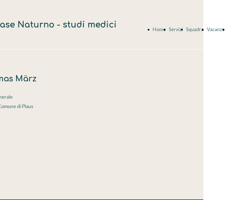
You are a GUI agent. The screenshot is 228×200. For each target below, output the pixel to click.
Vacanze (215, 29)
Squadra (195, 29)
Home (159, 29)
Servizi (176, 29)
